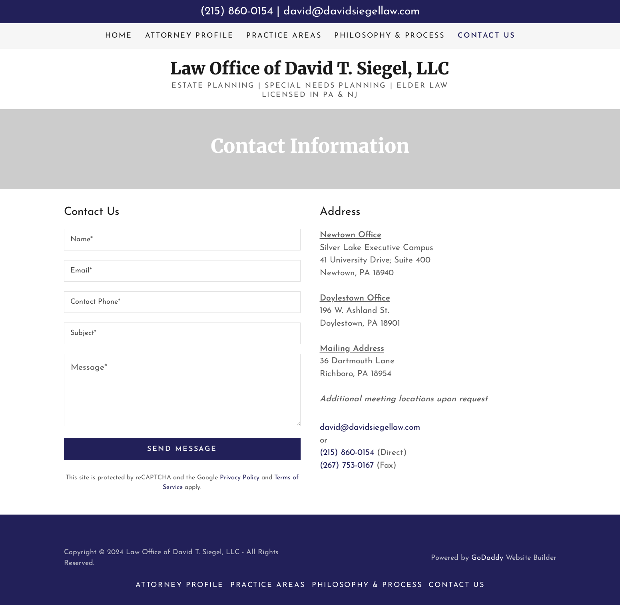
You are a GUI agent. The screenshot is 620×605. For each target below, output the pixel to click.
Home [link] (118, 36)
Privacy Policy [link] (239, 478)
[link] (309, 72)
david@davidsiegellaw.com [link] (370, 427)
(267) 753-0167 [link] (347, 465)
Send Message (182, 449)
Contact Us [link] (486, 36)
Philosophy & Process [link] (389, 36)
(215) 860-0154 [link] (347, 453)
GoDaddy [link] (487, 558)
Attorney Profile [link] (189, 36)
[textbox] (182, 239)
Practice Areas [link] (283, 36)
